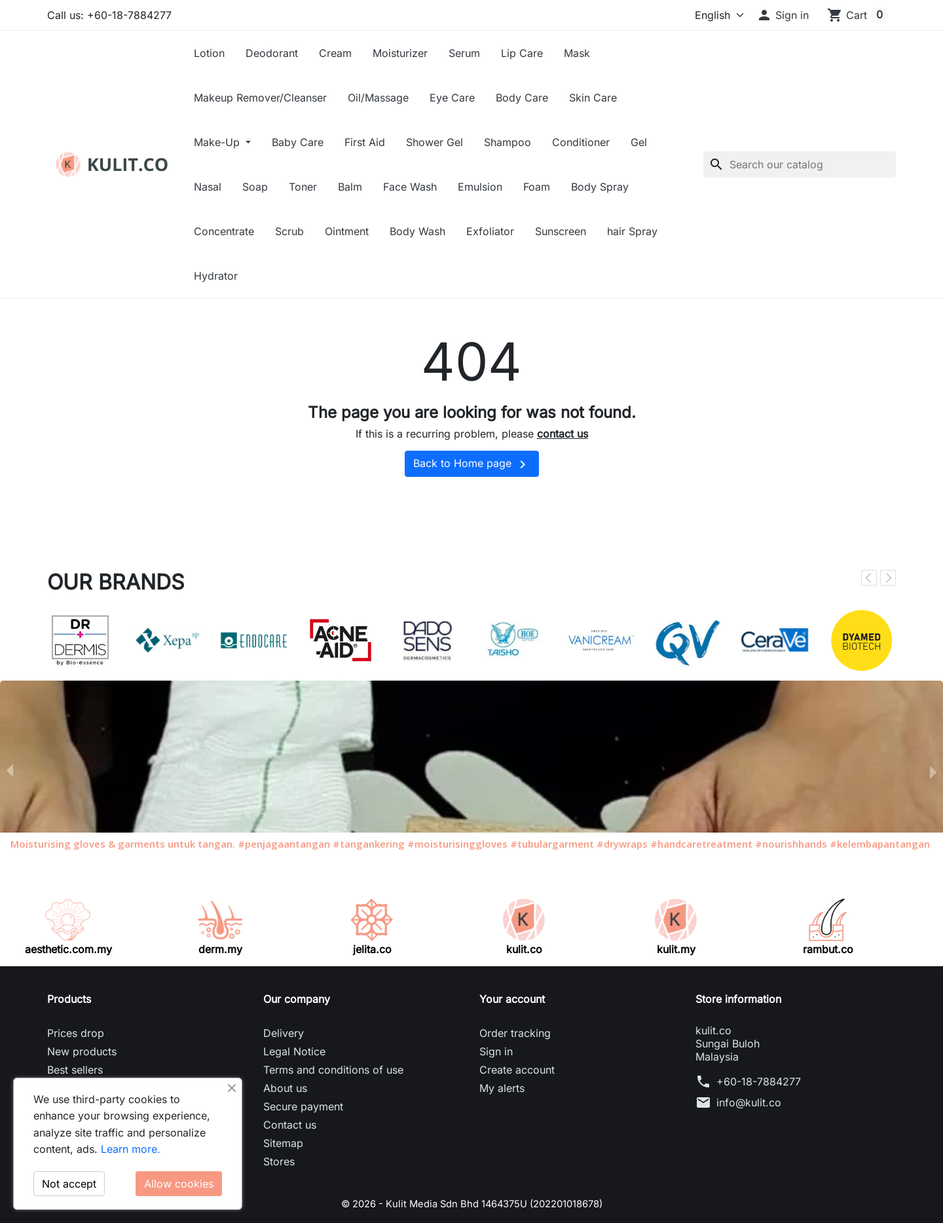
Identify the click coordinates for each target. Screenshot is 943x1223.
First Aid (364, 142)
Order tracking (515, 1033)
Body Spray (600, 186)
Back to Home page (471, 464)
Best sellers (75, 1069)
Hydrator (216, 275)
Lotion (209, 53)
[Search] (799, 164)
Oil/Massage (378, 97)
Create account (517, 1069)
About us (285, 1088)
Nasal (207, 186)
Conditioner (581, 142)
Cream (335, 53)
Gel (639, 142)
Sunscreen (560, 231)
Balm (350, 186)
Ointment (347, 231)
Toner (303, 186)
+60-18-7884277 (758, 1081)
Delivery (283, 1033)
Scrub (289, 231)
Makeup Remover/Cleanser (260, 97)
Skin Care (593, 97)
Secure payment (303, 1106)
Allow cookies (178, 1183)
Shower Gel (434, 142)
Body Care (522, 97)
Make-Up (218, 142)
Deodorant (272, 53)
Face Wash (410, 186)
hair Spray (632, 231)
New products (82, 1051)
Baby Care (298, 142)
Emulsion (480, 186)
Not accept (69, 1183)
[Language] (697, 15)
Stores (279, 1161)
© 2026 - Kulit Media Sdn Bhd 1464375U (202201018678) (471, 1203)
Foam (536, 186)
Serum (464, 53)
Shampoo (507, 142)
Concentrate (224, 231)
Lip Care (522, 53)
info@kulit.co (748, 1102)
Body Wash (417, 231)
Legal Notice (294, 1051)
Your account (512, 999)
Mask (577, 53)
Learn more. (130, 1149)
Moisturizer (400, 53)
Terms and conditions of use (333, 1069)
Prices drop (75, 1033)
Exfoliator (490, 231)
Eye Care (452, 97)
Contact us (289, 1124)
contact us (562, 433)
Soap (255, 186)
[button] (783, 15)
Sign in (496, 1051)
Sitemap (283, 1143)
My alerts (502, 1088)
